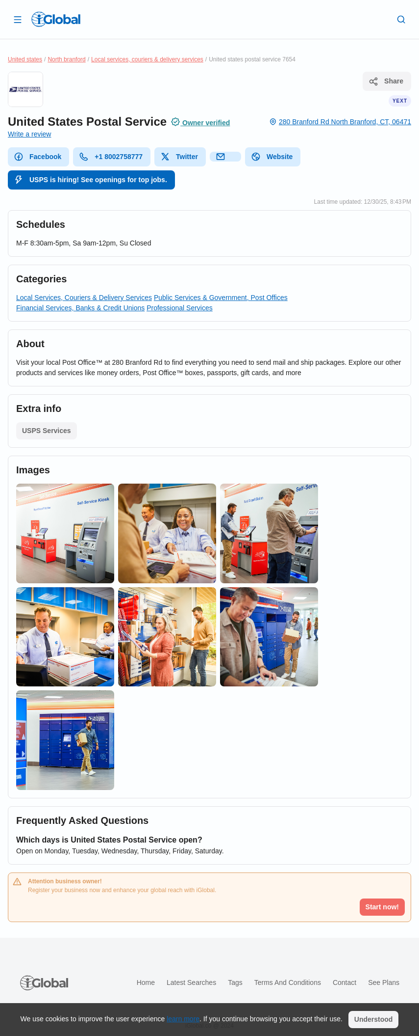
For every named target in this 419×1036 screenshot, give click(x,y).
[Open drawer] (17, 19)
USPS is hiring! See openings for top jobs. (90, 180)
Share (386, 81)
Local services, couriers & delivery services (147, 59)
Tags (235, 982)
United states (25, 59)
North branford (66, 59)
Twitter (179, 157)
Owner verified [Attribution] (200, 122)
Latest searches (191, 982)
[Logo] (55, 19)
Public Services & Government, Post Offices (221, 297)
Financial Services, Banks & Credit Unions (80, 308)
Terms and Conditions (287, 982)
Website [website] (272, 157)
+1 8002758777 (111, 157)
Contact (344, 982)
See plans (383, 982)
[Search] (401, 19)
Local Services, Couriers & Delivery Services (84, 297)
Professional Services (180, 308)
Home (146, 982)
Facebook (37, 157)
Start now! (382, 907)
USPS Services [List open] (46, 431)
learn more (183, 1019)
